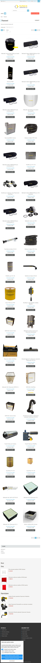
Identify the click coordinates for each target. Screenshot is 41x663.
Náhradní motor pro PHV (31, 221)
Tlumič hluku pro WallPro (31, 444)
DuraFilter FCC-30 (10, 470)
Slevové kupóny (25, 635)
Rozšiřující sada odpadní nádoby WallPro (30, 303)
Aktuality (3, 549)
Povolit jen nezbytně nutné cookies (12, 658)
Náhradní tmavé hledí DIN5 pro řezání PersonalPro (10, 54)
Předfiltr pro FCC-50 (10, 276)
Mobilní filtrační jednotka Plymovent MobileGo (19, 596)
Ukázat (7, 30)
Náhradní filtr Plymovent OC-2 (10, 524)
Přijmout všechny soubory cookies (12, 655)
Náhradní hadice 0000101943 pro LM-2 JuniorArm (31, 193)
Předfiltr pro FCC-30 (30, 164)
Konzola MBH (10, 81)
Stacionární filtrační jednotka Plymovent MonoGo (19, 612)
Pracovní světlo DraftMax (10, 359)
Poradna (3, 553)
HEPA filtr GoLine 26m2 (10, 415)
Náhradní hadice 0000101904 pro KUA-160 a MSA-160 (31, 54)
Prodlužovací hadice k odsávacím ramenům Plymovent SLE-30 (31, 416)
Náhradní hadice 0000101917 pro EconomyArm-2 (10, 110)
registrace (35, 1)
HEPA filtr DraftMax (31, 387)
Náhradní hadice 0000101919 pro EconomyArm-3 (10, 165)
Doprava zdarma (5, 633)
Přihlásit (23, 640)
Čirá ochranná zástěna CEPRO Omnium (17, 569)
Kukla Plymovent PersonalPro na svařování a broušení (20, 604)
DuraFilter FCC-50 (31, 470)
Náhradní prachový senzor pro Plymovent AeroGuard (31, 331)
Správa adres (24, 631)
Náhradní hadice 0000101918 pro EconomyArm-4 (10, 221)
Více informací (12, 660)
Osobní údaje (24, 633)
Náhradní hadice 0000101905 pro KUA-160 (31, 82)
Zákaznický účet (25, 628)
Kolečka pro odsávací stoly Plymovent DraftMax (10, 193)
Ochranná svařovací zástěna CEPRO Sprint (18, 577)
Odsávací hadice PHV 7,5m (31, 249)
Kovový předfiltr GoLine (10, 138)
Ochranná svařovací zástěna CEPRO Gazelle (18, 585)
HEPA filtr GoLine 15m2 (10, 331)
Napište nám (4, 629)
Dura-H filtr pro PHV (10, 302)
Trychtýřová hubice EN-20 (10, 249)
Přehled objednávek (26, 629)
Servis (2, 551)
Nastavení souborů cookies (27, 638)
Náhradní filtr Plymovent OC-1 (31, 497)
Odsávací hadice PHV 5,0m (31, 138)
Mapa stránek (4, 635)
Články (3, 546)
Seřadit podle (3, 27)
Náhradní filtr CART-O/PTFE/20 (10, 497)
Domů (1, 16)
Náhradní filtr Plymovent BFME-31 (10, 387)
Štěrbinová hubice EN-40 (31, 276)
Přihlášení (29, 1)
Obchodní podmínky (5, 631)
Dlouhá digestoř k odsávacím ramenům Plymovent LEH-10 (31, 359)
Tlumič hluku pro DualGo (10, 444)
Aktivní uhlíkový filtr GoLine (30, 524)
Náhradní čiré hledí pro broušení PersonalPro (30, 110)
